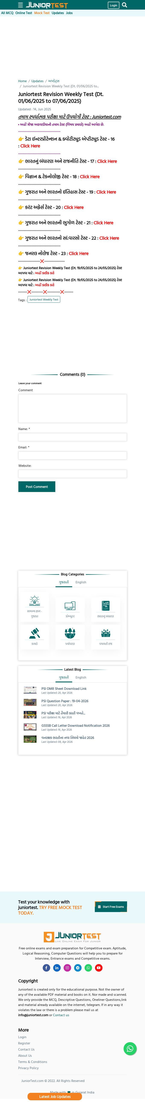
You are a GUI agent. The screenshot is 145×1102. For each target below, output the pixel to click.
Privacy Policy (28, 1067)
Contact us (61, 1014)
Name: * (24, 428)
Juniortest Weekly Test (43, 299)
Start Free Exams (111, 906)
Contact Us (26, 1049)
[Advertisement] (72, 48)
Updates (58, 12)
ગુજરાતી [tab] (64, 582)
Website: (24, 465)
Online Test (23, 12)
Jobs (69, 12)
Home (22, 80)
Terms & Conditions (32, 1061)
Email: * (23, 447)
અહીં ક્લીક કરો (44, 273)
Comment (25, 390)
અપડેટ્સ (53, 80)
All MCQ (7, 12)
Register (24, 1043)
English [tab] (81, 582)
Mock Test (42, 12)
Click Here (30, 145)
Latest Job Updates (54, 1096)
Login (113, 5)
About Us (25, 1055)
